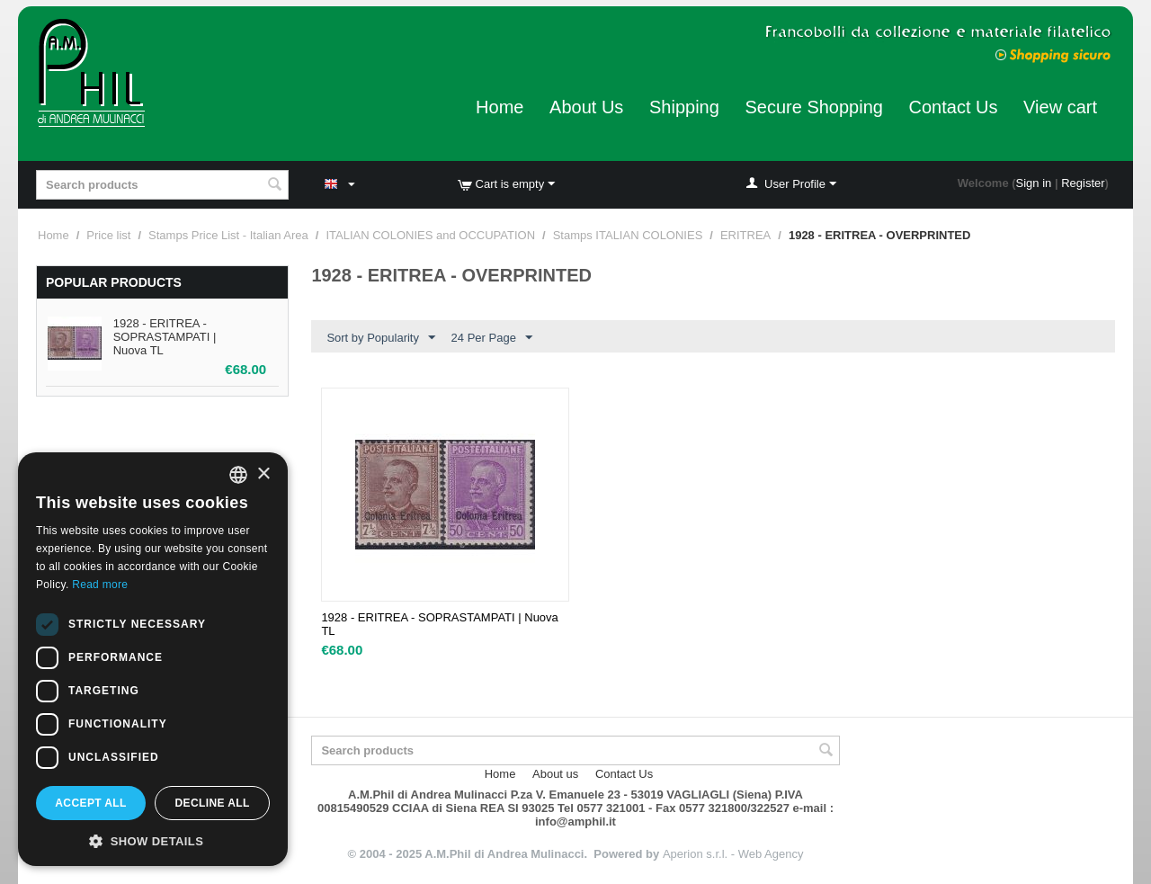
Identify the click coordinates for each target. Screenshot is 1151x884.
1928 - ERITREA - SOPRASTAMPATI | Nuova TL (165, 337)
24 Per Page (491, 338)
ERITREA (745, 235)
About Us (586, 107)
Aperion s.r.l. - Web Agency (733, 854)
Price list (108, 235)
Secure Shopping (813, 107)
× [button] (263, 474)
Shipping (684, 107)
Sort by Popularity (380, 338)
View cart (1060, 107)
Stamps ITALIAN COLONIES (628, 235)
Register (1082, 183)
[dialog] (153, 659)
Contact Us (953, 107)
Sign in (1034, 183)
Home (499, 107)
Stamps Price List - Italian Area (228, 235)
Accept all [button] (91, 803)
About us (555, 774)
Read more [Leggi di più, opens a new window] (100, 584)
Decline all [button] (211, 803)
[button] (153, 840)
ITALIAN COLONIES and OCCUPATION (430, 235)
